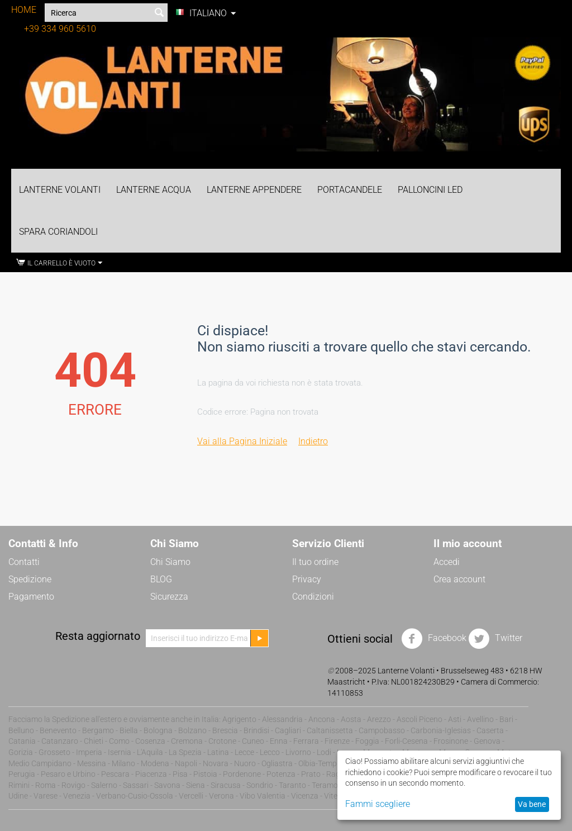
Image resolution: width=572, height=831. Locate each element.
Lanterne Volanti (60, 189)
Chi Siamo (170, 562)
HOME (23, 9)
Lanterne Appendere (254, 189)
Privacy (306, 579)
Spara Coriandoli (58, 231)
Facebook (433, 638)
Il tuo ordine (315, 562)
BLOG (161, 579)
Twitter (495, 638)
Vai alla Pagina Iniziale (242, 441)
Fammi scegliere (377, 804)
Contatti (24, 562)
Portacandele (349, 189)
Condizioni (313, 596)
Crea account (459, 579)
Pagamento (31, 596)
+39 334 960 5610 (60, 28)
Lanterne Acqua (153, 189)
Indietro (313, 441)
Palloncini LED (430, 189)
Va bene (532, 804)
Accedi (446, 562)
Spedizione (29, 579)
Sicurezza (169, 596)
